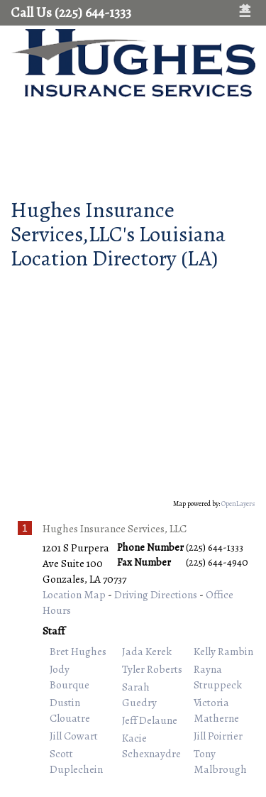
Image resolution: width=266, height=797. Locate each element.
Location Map (74, 594)
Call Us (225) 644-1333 (71, 12)
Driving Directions (155, 594)
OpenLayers (238, 503)
